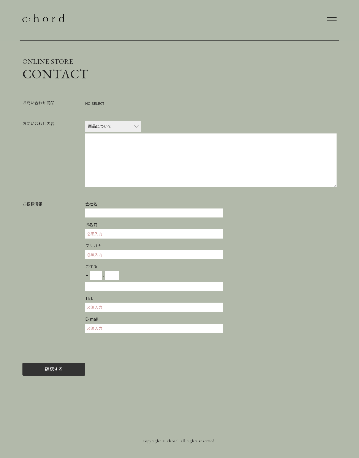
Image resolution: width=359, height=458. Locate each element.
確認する (54, 369)
